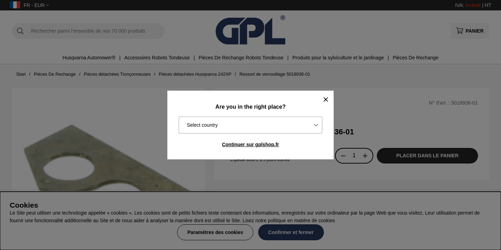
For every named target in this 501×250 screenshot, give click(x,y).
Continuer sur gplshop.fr (250, 144)
